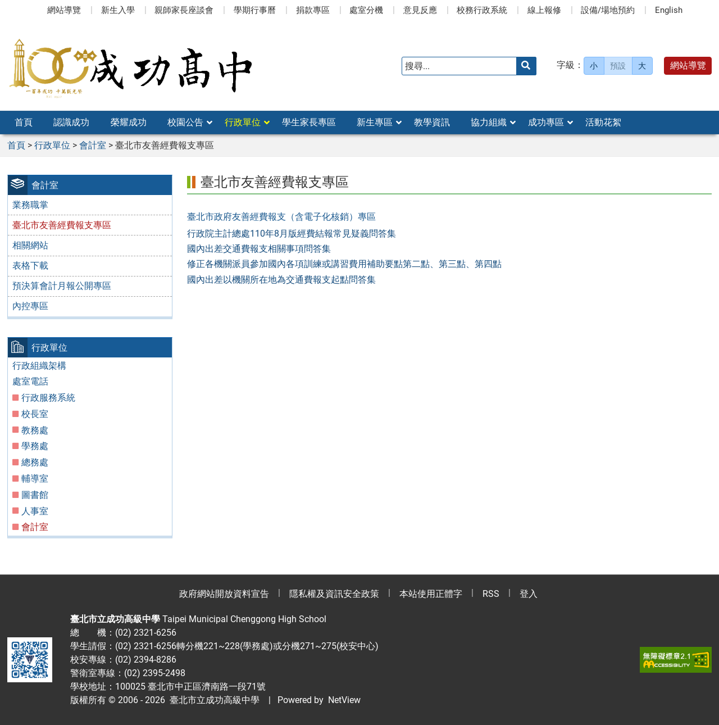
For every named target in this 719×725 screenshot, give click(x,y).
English (668, 10)
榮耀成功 (129, 122)
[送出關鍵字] (526, 66)
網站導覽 (64, 10)
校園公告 (185, 122)
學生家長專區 (309, 122)
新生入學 (118, 10)
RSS (491, 593)
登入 (529, 593)
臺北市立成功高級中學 (212, 700)
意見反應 (420, 10)
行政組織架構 (39, 365)
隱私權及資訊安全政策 (334, 593)
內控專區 (30, 306)
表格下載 (30, 265)
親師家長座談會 (183, 10)
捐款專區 (313, 10)
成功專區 (546, 122)
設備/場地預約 (608, 10)
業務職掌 (30, 205)
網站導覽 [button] (688, 65)
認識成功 (71, 122)
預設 (618, 65)
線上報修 (544, 10)
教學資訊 (432, 122)
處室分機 (366, 10)
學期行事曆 (255, 10)
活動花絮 (603, 122)
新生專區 (375, 122)
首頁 (24, 122)
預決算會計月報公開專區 (61, 285)
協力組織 (489, 122)
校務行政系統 (482, 10)
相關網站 (30, 245)
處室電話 (30, 381)
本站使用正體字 (430, 593)
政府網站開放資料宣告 (224, 593)
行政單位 (243, 122)
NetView (344, 700)
